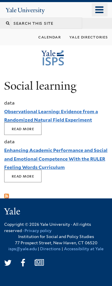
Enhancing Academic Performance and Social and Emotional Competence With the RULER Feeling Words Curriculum (56, 158)
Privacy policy (38, 230)
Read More (23, 129)
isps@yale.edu (22, 248)
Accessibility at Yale (84, 248)
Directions (50, 248)
